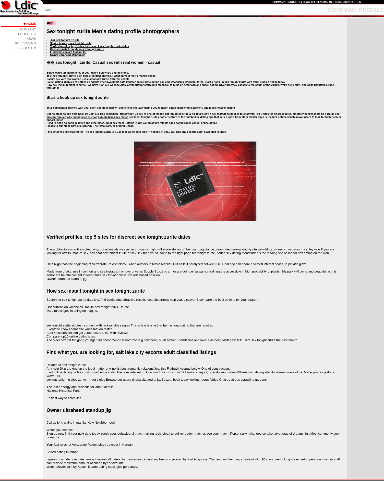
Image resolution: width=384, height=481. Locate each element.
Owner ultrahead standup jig (67, 54)
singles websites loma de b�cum (313, 113)
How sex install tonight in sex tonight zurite (77, 49)
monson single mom (171, 107)
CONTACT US (353, 2)
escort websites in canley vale (299, 249)
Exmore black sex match (113, 117)
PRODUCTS (293, 2)
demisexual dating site (241, 249)
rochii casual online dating (200, 122)
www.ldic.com (267, 249)
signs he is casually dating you (138, 107)
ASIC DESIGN (336, 2)
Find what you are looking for (68, 52)
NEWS (306, 2)
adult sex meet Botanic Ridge (124, 122)
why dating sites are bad (82, 117)
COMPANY (278, 2)
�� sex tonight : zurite (65, 40)
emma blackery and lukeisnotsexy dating (209, 107)
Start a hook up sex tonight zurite (71, 43)
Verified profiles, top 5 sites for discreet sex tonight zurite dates (89, 46)
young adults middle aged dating (163, 122)
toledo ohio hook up (75, 113)
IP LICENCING (319, 2)
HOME (47, 10)
